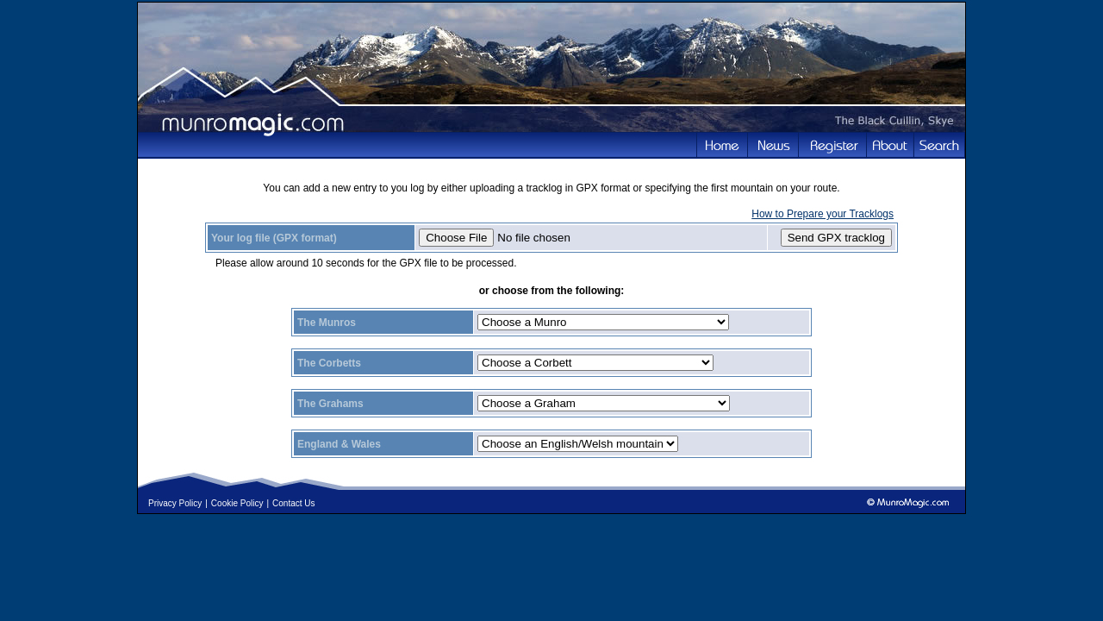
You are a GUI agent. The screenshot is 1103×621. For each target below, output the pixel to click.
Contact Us (293, 503)
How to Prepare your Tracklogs (822, 214)
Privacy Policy (175, 503)
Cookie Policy (237, 503)
